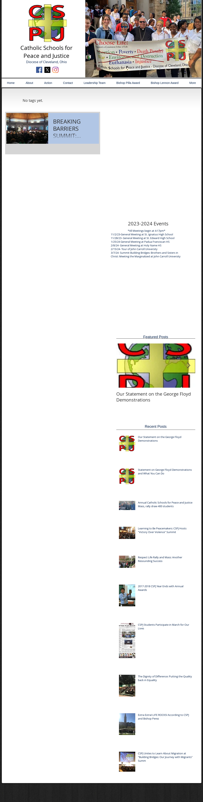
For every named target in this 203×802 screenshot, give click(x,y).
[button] (143, 38)
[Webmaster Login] (146, 788)
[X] (47, 70)
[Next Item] (189, 365)
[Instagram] (55, 70)
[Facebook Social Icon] (39, 70)
